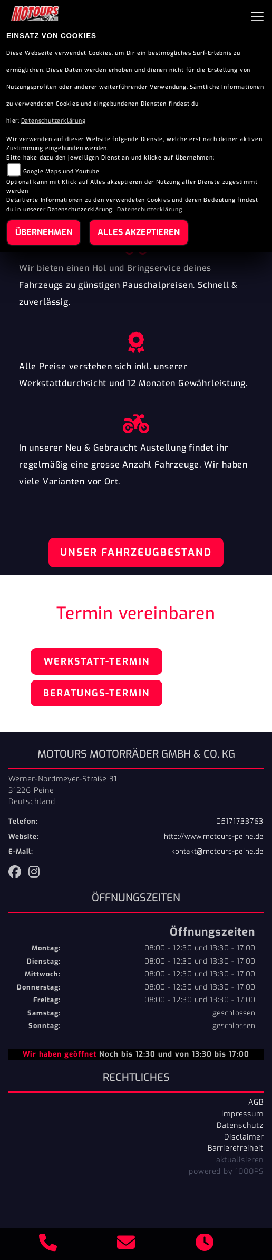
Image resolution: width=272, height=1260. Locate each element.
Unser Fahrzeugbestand (136, 552)
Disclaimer (244, 1137)
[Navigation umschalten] (257, 16)
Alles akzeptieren (139, 232)
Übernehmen (43, 232)
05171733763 (240, 821)
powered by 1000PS (226, 1171)
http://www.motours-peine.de (214, 836)
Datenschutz (240, 1125)
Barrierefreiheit (236, 1148)
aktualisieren (240, 1159)
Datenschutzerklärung (53, 121)
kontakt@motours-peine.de (217, 851)
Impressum (242, 1113)
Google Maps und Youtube (61, 171)
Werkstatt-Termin (97, 661)
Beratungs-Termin (96, 693)
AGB (256, 1102)
